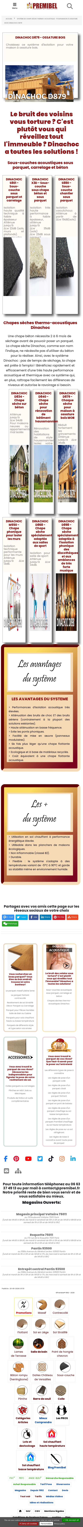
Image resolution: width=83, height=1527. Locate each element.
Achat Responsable (24, 1484)
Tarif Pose (46, 1484)
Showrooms (63, 1484)
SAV (28, 1511)
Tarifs (38, 1496)
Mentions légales (54, 1511)
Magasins (20, 1490)
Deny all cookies (28, 1523)
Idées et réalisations (41, 1502)
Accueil (9, 19)
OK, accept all (71, 1520)
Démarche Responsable (60, 1478)
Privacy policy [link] (59, 1524)
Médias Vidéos (54, 1496)
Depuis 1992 (37, 1490)
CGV (37, 1511)
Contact (53, 1490)
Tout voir (25, 1496)
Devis (65, 1490)
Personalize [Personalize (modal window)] (46, 1523)
